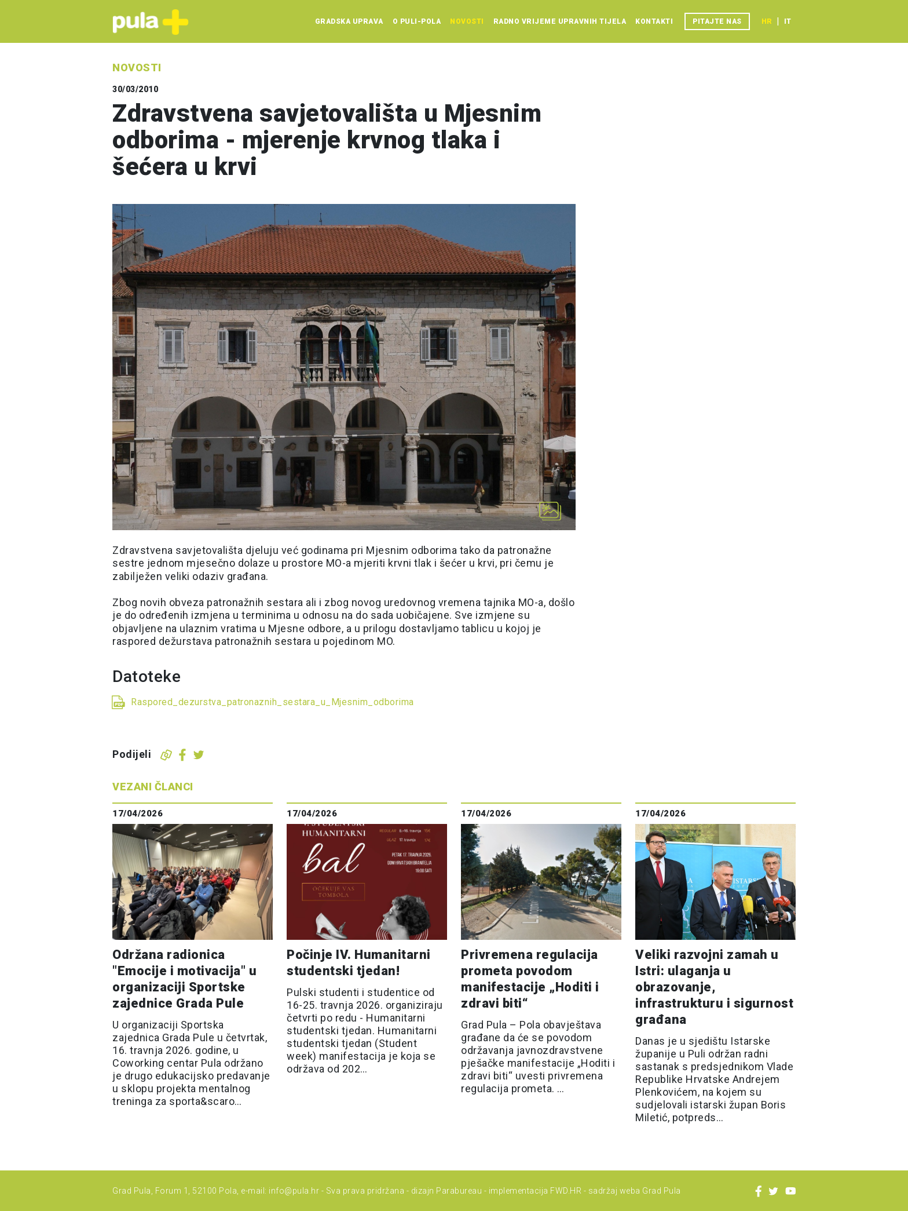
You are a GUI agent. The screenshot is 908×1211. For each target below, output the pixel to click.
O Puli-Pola (417, 21)
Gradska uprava (349, 21)
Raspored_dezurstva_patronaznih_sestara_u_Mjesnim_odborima (272, 701)
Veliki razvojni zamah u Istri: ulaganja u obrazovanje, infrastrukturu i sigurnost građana (714, 987)
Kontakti (654, 21)
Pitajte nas (717, 21)
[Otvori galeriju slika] (550, 511)
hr (766, 21)
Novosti (467, 21)
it (787, 21)
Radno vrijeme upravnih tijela (560, 21)
